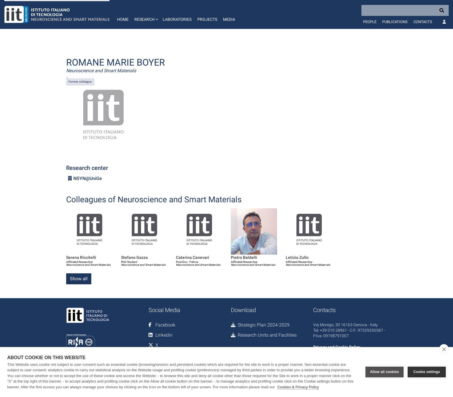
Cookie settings (426, 372)
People (369, 22)
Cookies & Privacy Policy (298, 387)
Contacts (422, 22)
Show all (79, 278)
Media (229, 19)
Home (123, 19)
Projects (207, 19)
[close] (444, 349)
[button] (145, 14)
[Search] (405, 10)
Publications (395, 22)
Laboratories (177, 19)
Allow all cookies (384, 372)
